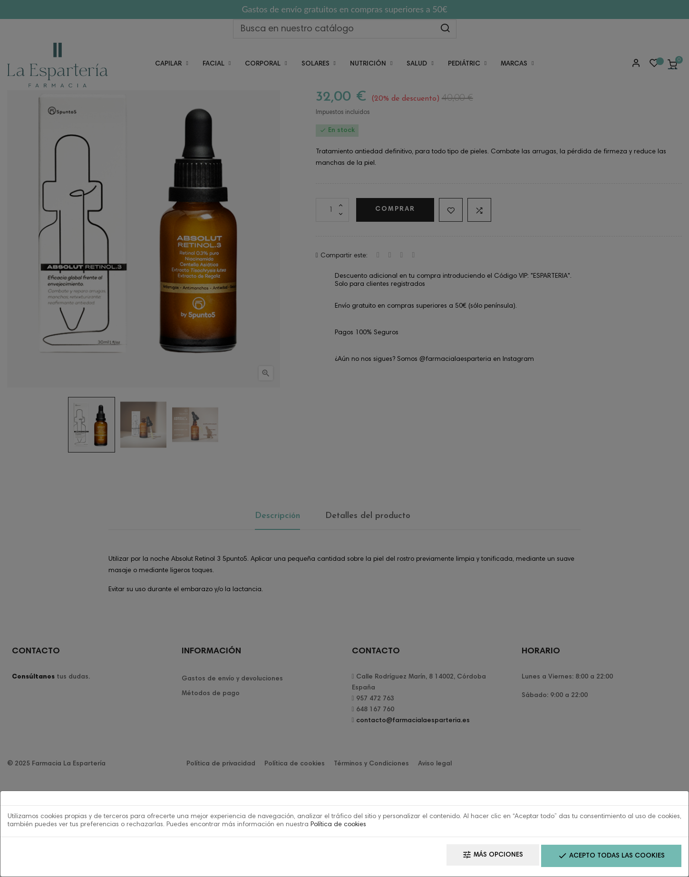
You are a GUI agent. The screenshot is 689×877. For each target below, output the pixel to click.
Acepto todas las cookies (606, 858)
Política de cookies (338, 828)
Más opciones (476, 858)
